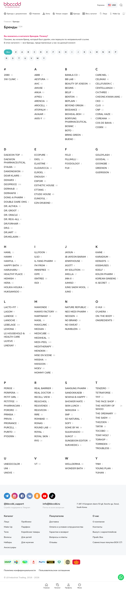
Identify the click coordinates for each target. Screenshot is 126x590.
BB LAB (69, 79)
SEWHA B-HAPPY (75, 396)
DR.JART (8, 232)
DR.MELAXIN (11, 236)
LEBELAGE (10, 324)
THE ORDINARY (104, 413)
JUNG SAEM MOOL (75, 287)
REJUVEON (40, 410)
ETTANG (39, 189)
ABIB (37, 74)
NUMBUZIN (71, 328)
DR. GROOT (10, 210)
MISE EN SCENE (43, 355)
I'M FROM (39, 265)
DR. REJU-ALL (11, 219)
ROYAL (38, 431)
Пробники (26, 521)
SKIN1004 (70, 410)
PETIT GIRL (10, 396)
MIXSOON (39, 363)
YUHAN (100, 472)
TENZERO (101, 388)
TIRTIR (99, 426)
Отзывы (53, 542)
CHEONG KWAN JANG (108, 96)
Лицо (6, 521)
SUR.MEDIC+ (72, 444)
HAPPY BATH (11, 265)
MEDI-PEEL (40, 342)
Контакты (97, 526)
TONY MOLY (102, 435)
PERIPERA (9, 392)
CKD (98, 101)
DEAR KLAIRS (11, 175)
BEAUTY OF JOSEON (76, 83)
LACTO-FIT (10, 307)
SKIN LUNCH (72, 405)
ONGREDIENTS (104, 320)
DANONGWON (12, 171)
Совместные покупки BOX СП (107, 542)
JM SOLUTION (72, 269)
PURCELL (9, 427)
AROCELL (39, 105)
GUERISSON (102, 172)
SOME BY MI (72, 427)
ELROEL (38, 172)
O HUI (99, 307)
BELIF (68, 92)
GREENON (101, 167)
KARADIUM (102, 256)
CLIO (98, 105)
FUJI (67, 167)
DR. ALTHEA (11, 206)
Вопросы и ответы (58, 537)
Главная (46, 586)
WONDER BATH (74, 468)
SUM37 (69, 436)
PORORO (9, 410)
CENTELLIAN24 (104, 87)
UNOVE (8, 472)
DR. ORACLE (11, 214)
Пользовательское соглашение (54, 570)
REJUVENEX (41, 405)
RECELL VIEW (42, 396)
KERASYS (101, 260)
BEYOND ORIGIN (74, 105)
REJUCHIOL (40, 401)
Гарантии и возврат (59, 531)
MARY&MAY (41, 316)
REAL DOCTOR (42, 392)
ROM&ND (39, 418)
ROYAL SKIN (41, 436)
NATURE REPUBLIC (75, 307)
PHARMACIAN (12, 405)
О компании (98, 521)
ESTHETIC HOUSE (44, 185)
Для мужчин (27, 542)
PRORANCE (10, 423)
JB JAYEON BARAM (75, 256)
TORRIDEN (101, 443)
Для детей (26, 537)
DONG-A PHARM (13, 197)
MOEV (37, 368)
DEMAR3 (9, 180)
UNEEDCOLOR (12, 463)
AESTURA (39, 79)
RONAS (38, 423)
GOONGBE (101, 163)
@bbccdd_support (14, 503)
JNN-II (68, 278)
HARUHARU (10, 269)
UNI (6, 468)
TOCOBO (100, 430)
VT (36, 463)
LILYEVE (8, 341)
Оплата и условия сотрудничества (66, 526)
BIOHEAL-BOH (73, 114)
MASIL (38, 320)
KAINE (99, 252)
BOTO (68, 130)
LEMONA (9, 328)
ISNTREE (39, 278)
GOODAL (101, 159)
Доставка (54, 521)
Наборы (8, 542)
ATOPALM (40, 109)
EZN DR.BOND (42, 202)
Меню (79, 586)
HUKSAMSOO (11, 291)
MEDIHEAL (40, 337)
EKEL (37, 159)
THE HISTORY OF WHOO (105, 407)
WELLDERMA (72, 463)
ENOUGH (39, 176)
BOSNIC (69, 126)
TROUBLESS (102, 448)
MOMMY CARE (42, 372)
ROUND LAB (41, 427)
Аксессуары (10, 547)
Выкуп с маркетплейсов (104, 531)
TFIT (98, 396)
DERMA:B (9, 188)
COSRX (99, 127)
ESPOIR (38, 181)
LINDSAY (9, 345)
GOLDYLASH (103, 154)
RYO (36, 440)
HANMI (8, 256)
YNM (98, 463)
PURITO (8, 431)
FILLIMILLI (70, 159)
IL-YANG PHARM (43, 260)
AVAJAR (38, 114)
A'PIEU (38, 96)
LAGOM (8, 311)
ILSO (37, 256)
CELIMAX (101, 79)
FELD (68, 154)
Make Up (8, 526)
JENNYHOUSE (72, 260)
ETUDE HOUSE (42, 194)
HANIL (7, 252)
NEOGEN (70, 316)
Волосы (7, 537)
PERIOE (8, 388)
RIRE (37, 414)
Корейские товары (30, 531)
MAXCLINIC (40, 324)
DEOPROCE (10, 184)
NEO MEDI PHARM (75, 311)
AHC (36, 83)
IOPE (37, 274)
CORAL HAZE (103, 114)
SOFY (68, 423)
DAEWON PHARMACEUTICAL (15, 161)
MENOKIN (39, 350)
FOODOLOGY (72, 163)
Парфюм (25, 526)
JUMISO (69, 282)
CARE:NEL (101, 74)
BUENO (69, 139)
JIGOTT (69, 265)
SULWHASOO (72, 431)
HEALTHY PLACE (13, 274)
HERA (7, 282)
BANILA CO (71, 74)
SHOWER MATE (74, 401)
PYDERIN (9, 436)
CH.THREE (101, 92)
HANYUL (8, 260)
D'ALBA (8, 166)
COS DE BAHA (104, 122)
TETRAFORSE (103, 392)
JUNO (68, 291)
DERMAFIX (10, 193)
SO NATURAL (72, 418)
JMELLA (69, 274)
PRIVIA (8, 418)
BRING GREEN (73, 134)
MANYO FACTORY (44, 311)
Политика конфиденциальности (20, 570)
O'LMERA (101, 311)
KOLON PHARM (104, 274)
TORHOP (100, 439)
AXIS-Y (38, 118)
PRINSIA (8, 414)
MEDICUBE (40, 333)
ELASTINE (39, 163)
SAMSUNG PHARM (75, 388)
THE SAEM (101, 417)
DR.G (6, 227)
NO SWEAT (71, 324)
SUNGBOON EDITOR (76, 440)
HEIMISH (9, 278)
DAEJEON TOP (12, 154)
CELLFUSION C (104, 83)
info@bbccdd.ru (51, 503)
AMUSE (38, 87)
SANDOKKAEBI (73, 392)
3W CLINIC (10, 79)
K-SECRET (101, 282)
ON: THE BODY (104, 316)
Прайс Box (98, 537)
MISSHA (38, 359)
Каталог (57, 586)
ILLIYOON (39, 252)
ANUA (37, 92)
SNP (67, 414)
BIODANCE (71, 109)
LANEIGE (9, 316)
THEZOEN (101, 422)
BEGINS (69, 87)
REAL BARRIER (42, 388)
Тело (6, 531)
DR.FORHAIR (11, 223)
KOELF (99, 269)
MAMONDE (40, 307)
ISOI (36, 282)
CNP (98, 109)
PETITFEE (9, 401)
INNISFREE (40, 269)
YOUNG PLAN (103, 468)
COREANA (101, 118)
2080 (7, 74)
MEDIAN (39, 328)
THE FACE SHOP (105, 401)
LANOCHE (9, 320)
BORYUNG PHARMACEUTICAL (76, 120)
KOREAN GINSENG (106, 278)
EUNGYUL (39, 198)
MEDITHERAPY (42, 346)
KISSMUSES (102, 265)
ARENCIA (39, 101)
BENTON (69, 96)
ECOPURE (39, 154)
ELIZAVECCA (41, 167)
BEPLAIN (70, 101)
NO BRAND (71, 320)
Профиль (68, 586)
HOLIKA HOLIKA (13, 287)
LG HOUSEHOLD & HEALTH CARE (14, 335)
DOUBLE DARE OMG (15, 201)
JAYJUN (69, 252)
